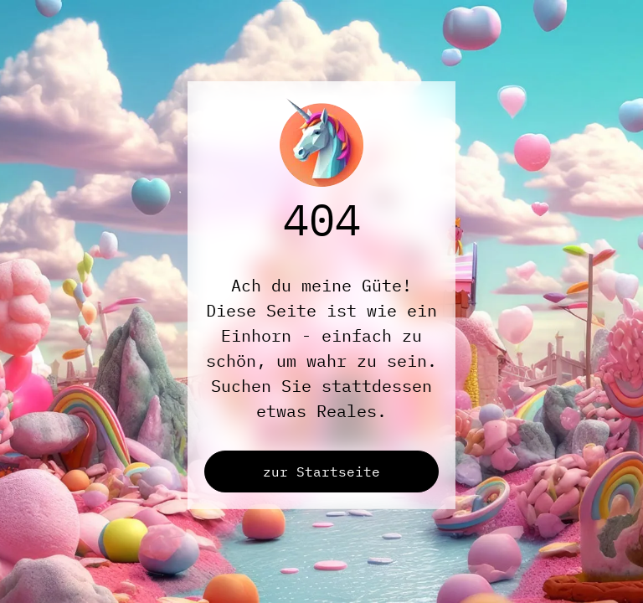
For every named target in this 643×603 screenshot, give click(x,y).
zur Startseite (321, 471)
